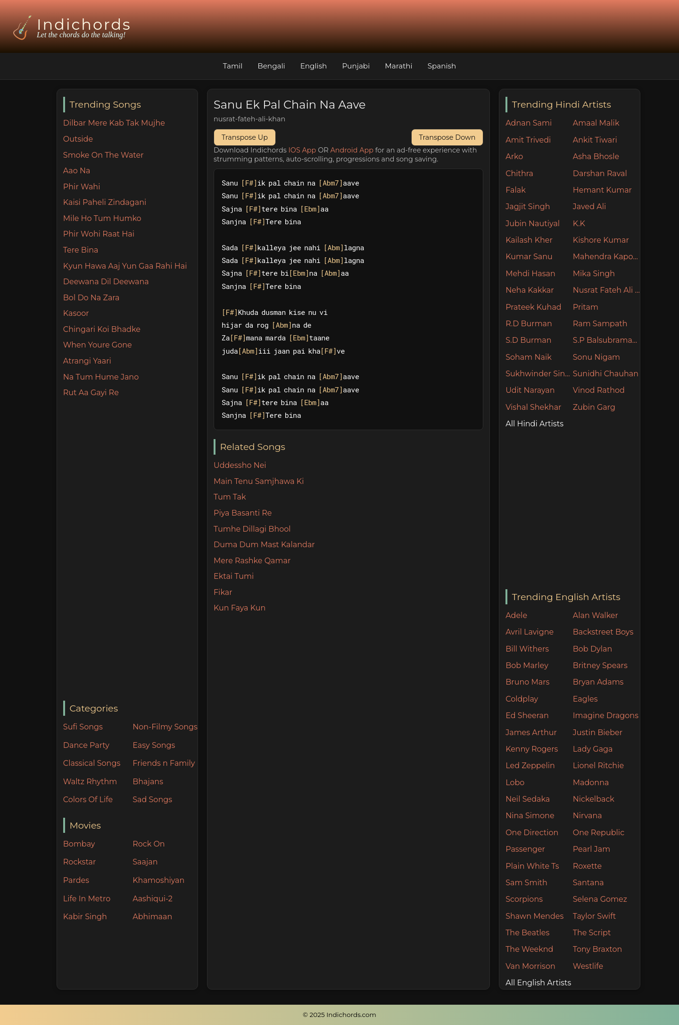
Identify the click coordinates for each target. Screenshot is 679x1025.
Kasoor (76, 313)
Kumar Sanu (529, 256)
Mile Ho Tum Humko (102, 218)
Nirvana (587, 815)
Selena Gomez (600, 899)
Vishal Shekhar (533, 407)
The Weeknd (529, 949)
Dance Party (86, 745)
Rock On (148, 843)
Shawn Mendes (534, 916)
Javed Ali (589, 206)
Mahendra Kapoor (606, 256)
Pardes (76, 880)
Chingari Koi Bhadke (102, 329)
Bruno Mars (527, 682)
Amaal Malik (596, 123)
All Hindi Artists (534, 423)
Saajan (144, 861)
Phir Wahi (81, 186)
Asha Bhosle (596, 156)
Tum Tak (230, 496)
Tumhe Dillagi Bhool (252, 529)
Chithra (519, 173)
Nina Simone (529, 815)
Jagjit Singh (527, 206)
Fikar (223, 592)
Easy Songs (153, 745)
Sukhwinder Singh (539, 373)
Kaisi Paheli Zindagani (105, 202)
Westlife (588, 966)
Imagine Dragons (605, 715)
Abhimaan (152, 916)
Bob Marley (526, 665)
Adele (516, 615)
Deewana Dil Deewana (106, 281)
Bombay (79, 843)
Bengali (271, 65)
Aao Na (77, 170)
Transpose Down (447, 137)
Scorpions (524, 899)
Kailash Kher (529, 240)
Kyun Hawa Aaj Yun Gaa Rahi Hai (125, 266)
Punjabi (356, 65)
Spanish (442, 65)
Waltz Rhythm (90, 781)
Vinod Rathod (599, 390)
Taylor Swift (594, 916)
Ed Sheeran (527, 715)
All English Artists (538, 982)
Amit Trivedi (528, 140)
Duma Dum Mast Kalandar (264, 544)
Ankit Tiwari (595, 140)
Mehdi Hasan (530, 273)
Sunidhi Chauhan (605, 373)
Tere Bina (81, 250)
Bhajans (147, 781)
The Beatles (527, 932)
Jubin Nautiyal (532, 223)
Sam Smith (526, 882)
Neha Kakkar (529, 290)
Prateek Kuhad (533, 307)
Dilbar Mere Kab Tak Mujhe (114, 123)
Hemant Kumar (602, 190)
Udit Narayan (530, 390)
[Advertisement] (130, 550)
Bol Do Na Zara (91, 297)
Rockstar (79, 861)
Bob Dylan (593, 648)
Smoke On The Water (103, 155)
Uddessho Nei (240, 465)
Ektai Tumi (234, 576)
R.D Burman (528, 323)
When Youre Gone (97, 344)
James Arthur (531, 732)
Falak (515, 190)
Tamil (233, 65)
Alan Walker (595, 615)
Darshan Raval (600, 173)
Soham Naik (528, 357)
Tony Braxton (597, 949)
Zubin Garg (594, 407)
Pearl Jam (591, 849)
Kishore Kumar (601, 240)
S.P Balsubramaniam (606, 340)
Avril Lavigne (529, 631)
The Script (592, 932)
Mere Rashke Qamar (252, 560)
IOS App (302, 150)
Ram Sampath (600, 323)
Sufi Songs (83, 726)
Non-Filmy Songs (165, 726)
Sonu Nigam (596, 357)
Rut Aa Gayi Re (91, 392)
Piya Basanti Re (243, 512)
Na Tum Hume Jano (101, 377)
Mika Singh (594, 273)
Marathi (398, 65)
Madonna (591, 782)
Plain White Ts (532, 866)
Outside (78, 139)
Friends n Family (163, 763)
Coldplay (521, 699)
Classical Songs (91, 763)
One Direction (531, 832)
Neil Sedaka (527, 799)
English (313, 65)
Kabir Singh (85, 916)
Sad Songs (152, 799)
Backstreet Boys (603, 631)
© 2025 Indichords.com (339, 1014)
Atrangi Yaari (87, 360)
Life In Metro (86, 898)
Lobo (514, 782)
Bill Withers (527, 648)
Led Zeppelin (530, 765)
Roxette (587, 866)
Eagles (585, 699)
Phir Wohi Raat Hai (98, 233)
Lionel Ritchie (598, 765)
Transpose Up (245, 137)
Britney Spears (600, 665)
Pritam (585, 307)
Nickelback (593, 799)
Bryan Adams (598, 682)
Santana (588, 882)
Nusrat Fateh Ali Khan (606, 290)
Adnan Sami (528, 123)
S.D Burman (528, 340)
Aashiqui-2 (152, 898)
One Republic (598, 832)
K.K (579, 223)
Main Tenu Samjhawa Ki (259, 481)
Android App (351, 150)
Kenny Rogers (531, 749)
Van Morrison (530, 966)
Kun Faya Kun (239, 607)
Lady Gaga (593, 749)
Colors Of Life (88, 799)
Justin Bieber (597, 732)
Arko (514, 156)
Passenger (525, 849)
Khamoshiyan (158, 880)
